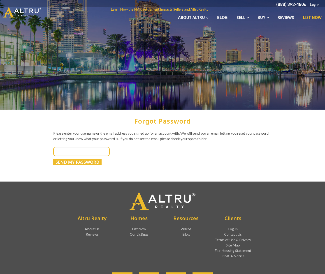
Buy (263, 17)
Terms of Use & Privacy (233, 239)
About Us (92, 229)
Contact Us (233, 234)
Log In (314, 4)
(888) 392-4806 (291, 4)
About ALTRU (193, 17)
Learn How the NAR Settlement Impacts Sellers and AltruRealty (159, 9)
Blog (222, 17)
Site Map (233, 245)
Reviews (286, 17)
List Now (312, 17)
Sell (242, 17)
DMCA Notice (233, 256)
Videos (186, 229)
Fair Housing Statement (233, 250)
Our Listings (139, 234)
